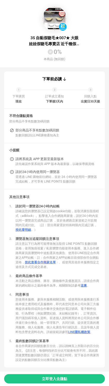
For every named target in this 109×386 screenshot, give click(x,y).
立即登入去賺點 (54, 379)
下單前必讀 (52, 79)
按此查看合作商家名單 (40, 262)
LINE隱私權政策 (79, 332)
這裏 (84, 285)
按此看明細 (23, 230)
